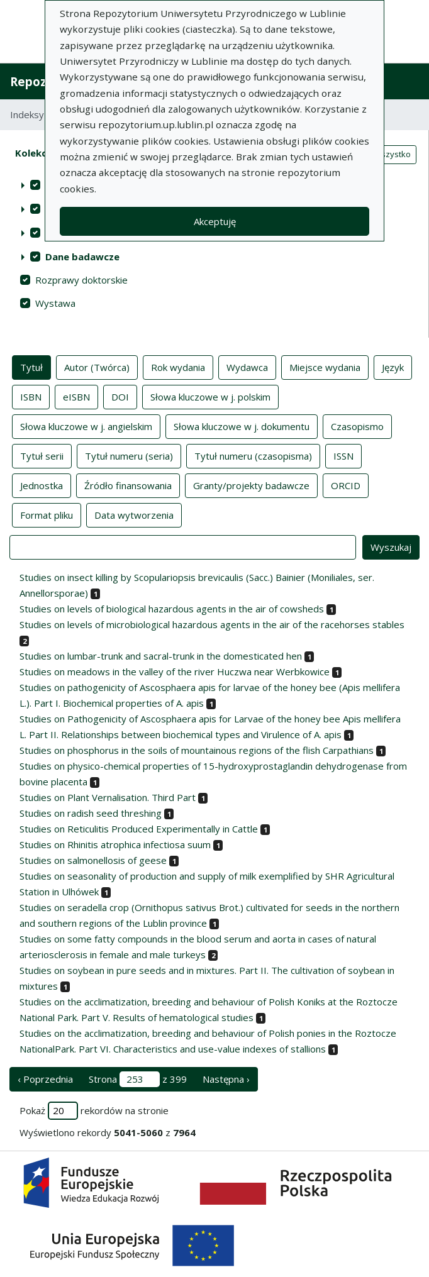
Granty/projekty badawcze (251, 485)
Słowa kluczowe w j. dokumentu (241, 426)
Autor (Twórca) (97, 366)
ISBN (31, 396)
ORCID (345, 485)
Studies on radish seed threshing (91, 813)
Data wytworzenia (134, 514)
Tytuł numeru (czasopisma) (253, 455)
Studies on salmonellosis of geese (93, 860)
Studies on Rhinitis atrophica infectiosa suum (115, 844)
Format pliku (46, 514)
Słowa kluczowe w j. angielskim (86, 426)
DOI (120, 396)
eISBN (76, 396)
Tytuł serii (42, 455)
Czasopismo (357, 426)
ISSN (343, 455)
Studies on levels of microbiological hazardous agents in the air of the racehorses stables (212, 624)
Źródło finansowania (128, 485)
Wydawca (247, 366)
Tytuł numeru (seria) (129, 455)
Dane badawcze (82, 256)
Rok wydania (178, 366)
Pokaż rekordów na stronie (94, 1111)
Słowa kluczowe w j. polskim (210, 396)
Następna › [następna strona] (226, 1079)
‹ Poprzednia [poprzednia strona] (45, 1079)
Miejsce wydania (324, 366)
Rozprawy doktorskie (81, 280)
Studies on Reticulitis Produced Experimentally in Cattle (139, 828)
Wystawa (55, 303)
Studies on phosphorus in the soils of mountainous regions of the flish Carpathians (197, 750)
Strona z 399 (138, 1079)
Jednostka (41, 485)
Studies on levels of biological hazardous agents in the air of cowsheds (172, 608)
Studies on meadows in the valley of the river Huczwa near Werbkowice (175, 671)
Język (393, 366)
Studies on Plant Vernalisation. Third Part (108, 797)
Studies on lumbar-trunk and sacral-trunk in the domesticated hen (161, 656)
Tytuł (31, 366)
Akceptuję (215, 221)
